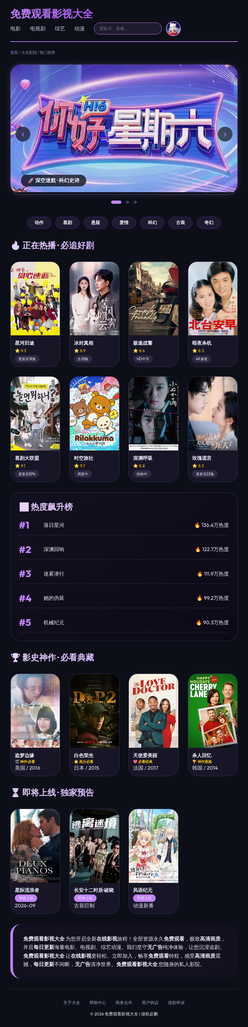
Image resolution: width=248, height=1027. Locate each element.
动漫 (79, 28)
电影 (15, 28)
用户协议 (150, 1002)
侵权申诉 (176, 1002)
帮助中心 (97, 1002)
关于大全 (71, 1002)
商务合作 (124, 1002)
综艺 (60, 28)
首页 (14, 52)
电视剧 (38, 28)
